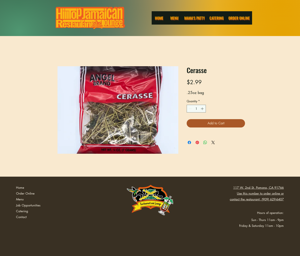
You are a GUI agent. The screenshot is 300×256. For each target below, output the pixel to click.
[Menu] (174, 18)
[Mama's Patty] (194, 18)
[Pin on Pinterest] (197, 142)
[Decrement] (189, 108)
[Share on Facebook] (189, 142)
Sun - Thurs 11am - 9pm (267, 220)
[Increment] (202, 108)
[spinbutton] (196, 108)
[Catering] (217, 18)
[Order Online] (239, 18)
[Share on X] (213, 142)
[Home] (159, 18)
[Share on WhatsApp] (205, 142)
